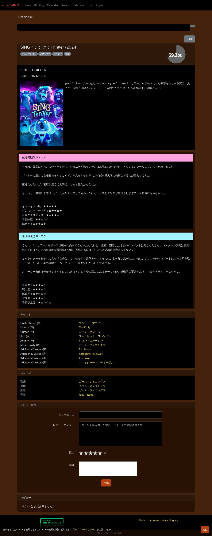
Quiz (90, 5)
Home (27, 5)
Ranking (39, 5)
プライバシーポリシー (82, 529)
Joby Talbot (86, 395)
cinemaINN (10, 5)
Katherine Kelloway (91, 354)
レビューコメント (63, 425)
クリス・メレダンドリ (92, 386)
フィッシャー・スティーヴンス (97, 362)
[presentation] (108, 469)
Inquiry (174, 520)
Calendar (52, 5)
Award (65, 5)
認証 (71, 465)
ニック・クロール (89, 332)
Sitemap (153, 520)
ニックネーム (66, 415)
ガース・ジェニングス (92, 345)
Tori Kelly (84, 327)
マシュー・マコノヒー (92, 323)
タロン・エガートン (91, 340)
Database (78, 5)
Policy (164, 520)
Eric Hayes (85, 349)
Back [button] (190, 39)
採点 (71, 452)
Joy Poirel (85, 358)
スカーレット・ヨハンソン (95, 336)
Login (99, 5)
